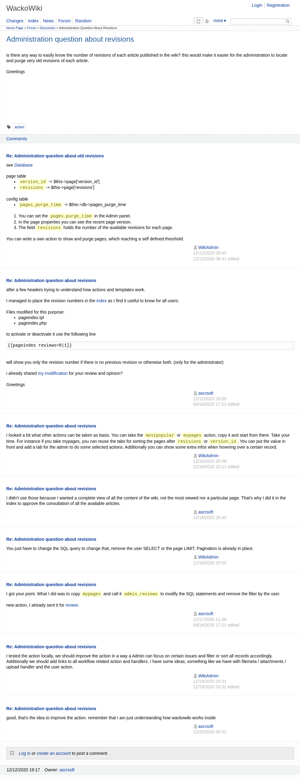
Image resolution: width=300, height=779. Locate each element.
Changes (15, 20)
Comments (16, 138)
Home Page (14, 28)
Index (33, 20)
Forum (64, 20)
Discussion (47, 28)
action (19, 127)
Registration (278, 5)
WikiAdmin (205, 247)
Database (23, 165)
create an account (54, 753)
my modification (53, 373)
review (71, 605)
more (220, 20)
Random (83, 20)
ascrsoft (203, 393)
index (101, 300)
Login (257, 5)
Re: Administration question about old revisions (55, 155)
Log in (25, 753)
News (48, 20)
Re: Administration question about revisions (51, 280)
